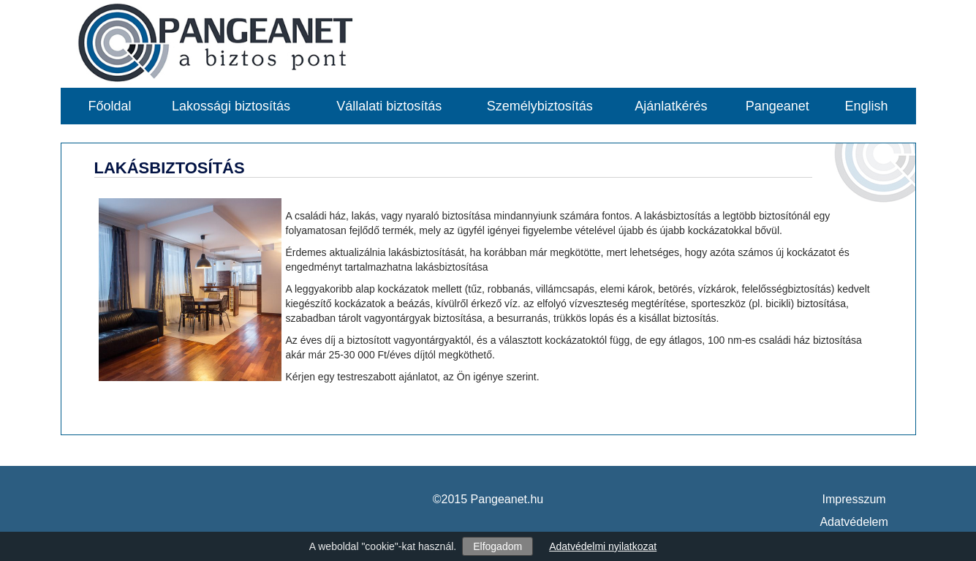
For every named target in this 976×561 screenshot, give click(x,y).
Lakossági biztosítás (231, 106)
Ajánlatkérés (671, 106)
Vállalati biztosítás (389, 106)
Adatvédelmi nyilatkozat (603, 546)
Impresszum (854, 499)
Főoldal (110, 106)
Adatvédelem (854, 522)
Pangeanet (777, 106)
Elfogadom (497, 546)
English (866, 106)
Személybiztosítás (540, 106)
